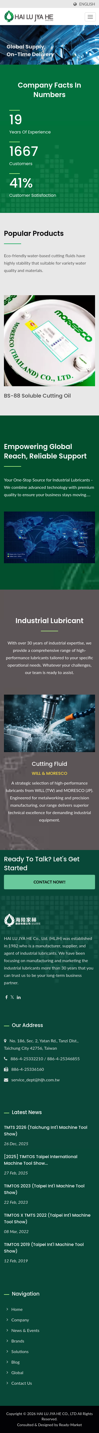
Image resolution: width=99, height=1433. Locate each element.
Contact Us (21, 1383)
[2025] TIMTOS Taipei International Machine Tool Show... (40, 1160)
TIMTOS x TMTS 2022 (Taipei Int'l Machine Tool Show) (47, 1218)
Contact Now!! (49, 882)
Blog (15, 1361)
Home (17, 1309)
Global (17, 1372)
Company (20, 1319)
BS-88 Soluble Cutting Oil (37, 395)
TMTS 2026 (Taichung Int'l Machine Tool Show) (45, 1130)
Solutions (20, 1351)
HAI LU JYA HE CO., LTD (57, 1413)
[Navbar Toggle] (90, 16)
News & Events (25, 1330)
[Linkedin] (19, 997)
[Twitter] (12, 997)
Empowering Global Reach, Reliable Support (45, 451)
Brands (17, 1340)
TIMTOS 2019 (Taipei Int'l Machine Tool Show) (44, 1247)
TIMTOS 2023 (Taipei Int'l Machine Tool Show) (44, 1189)
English (87, 4)
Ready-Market (70, 1424)
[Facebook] (6, 997)
